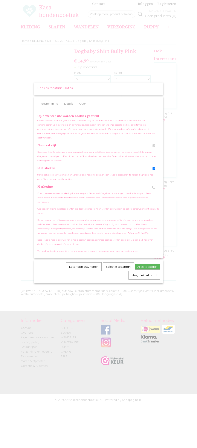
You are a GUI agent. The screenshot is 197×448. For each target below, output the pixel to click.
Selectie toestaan (118, 271)
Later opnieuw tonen (83, 271)
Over (82, 107)
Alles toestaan (147, 271)
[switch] (154, 149)
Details (68, 107)
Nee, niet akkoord (144, 279)
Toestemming (49, 107)
